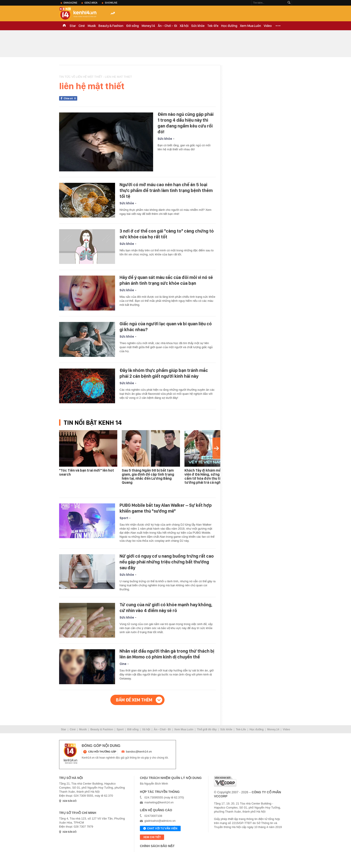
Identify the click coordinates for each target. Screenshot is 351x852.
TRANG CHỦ (64, 25)
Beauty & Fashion (110, 26)
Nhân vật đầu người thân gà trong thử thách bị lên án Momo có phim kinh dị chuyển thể (167, 654)
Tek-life (212, 26)
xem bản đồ (69, 801)
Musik (92, 26)
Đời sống (132, 26)
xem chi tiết (152, 837)
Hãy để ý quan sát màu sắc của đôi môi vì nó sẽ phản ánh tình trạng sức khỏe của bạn (166, 280)
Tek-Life (241, 729)
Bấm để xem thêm (134, 700)
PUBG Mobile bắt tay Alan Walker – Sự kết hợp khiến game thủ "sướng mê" (166, 508)
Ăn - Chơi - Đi (167, 26)
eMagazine (70, 2)
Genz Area (90, 2)
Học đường (229, 26)
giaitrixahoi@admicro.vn (160, 820)
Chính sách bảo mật (157, 846)
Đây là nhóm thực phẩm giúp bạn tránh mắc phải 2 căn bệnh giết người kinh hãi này (164, 373)
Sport (124, 518)
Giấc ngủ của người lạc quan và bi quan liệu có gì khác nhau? (166, 326)
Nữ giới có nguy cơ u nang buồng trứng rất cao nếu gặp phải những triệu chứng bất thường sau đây (167, 561)
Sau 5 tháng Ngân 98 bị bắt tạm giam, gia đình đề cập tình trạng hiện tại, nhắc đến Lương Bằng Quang (148, 476)
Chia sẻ (70, 98)
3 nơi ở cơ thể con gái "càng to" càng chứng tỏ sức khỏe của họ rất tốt (167, 233)
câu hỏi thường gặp (102, 751)
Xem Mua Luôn (250, 26)
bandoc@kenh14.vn (139, 751)
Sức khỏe (198, 26)
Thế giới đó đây (207, 729)
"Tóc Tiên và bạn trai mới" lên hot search (86, 472)
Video (268, 26)
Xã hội (184, 26)
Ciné (82, 26)
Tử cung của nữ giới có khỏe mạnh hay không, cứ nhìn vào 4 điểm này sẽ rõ (166, 607)
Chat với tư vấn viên (160, 828)
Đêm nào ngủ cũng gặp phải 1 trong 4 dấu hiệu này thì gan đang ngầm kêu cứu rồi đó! (186, 123)
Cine (123, 664)
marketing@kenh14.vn (158, 802)
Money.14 (148, 26)
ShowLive (111, 2)
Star (73, 26)
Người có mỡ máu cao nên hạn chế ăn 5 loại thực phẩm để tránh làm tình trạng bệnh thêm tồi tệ (166, 190)
